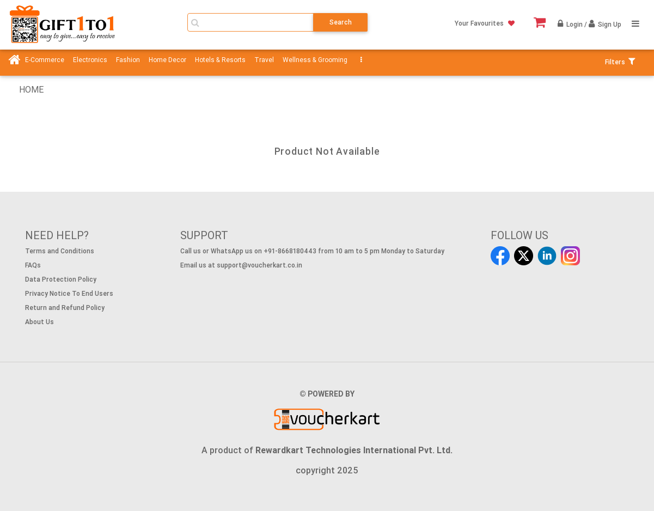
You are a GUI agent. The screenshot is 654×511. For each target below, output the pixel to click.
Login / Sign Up (593, 24)
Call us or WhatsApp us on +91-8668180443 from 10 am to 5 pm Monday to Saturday (312, 251)
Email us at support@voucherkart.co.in (241, 265)
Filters (617, 62)
